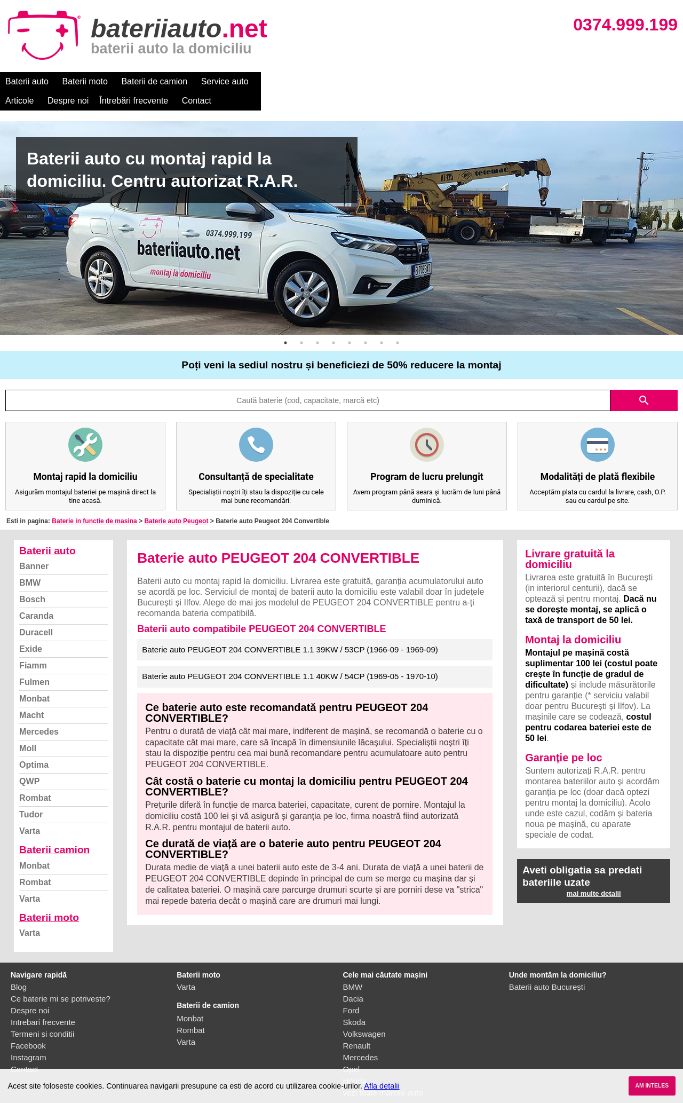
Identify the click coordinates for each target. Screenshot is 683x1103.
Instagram (28, 1038)
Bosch (32, 580)
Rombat (35, 778)
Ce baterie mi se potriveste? (60, 979)
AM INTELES (652, 1086)
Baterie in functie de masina (94, 502)
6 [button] (365, 323)
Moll (27, 729)
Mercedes (39, 712)
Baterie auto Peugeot (176, 502)
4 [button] (333, 323)
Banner (34, 547)
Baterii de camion (154, 81)
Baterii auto (27, 81)
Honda (355, 1061)
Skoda (354, 1002)
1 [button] (285, 323)
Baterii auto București (547, 967)
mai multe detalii (594, 874)
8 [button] (397, 323)
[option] (341, 209)
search (644, 381)
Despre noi (324, 81)
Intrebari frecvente (43, 1002)
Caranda (36, 596)
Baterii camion (54, 830)
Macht (31, 695)
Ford (351, 991)
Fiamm (33, 646)
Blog (19, 967)
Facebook (28, 1026)
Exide (30, 629)
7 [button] (381, 323)
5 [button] (349, 323)
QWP (29, 762)
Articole (276, 81)
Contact (453, 81)
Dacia (353, 979)
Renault (357, 1026)
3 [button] (317, 323)
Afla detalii (381, 1086)
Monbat (34, 679)
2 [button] (301, 323)
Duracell (36, 613)
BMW (30, 563)
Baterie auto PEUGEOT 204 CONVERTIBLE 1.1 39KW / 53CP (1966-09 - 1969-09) (290, 630)
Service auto (225, 81)
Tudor (31, 795)
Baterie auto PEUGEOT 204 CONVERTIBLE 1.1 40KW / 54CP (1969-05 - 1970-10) (290, 656)
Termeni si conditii (42, 1014)
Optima (34, 745)
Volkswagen (364, 1014)
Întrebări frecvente (390, 81)
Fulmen (34, 662)
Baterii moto (85, 81)
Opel (351, 1049)
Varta (29, 811)
